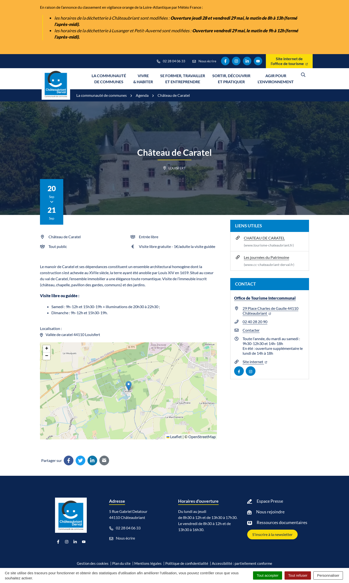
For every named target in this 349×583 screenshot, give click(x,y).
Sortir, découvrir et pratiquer (231, 78)
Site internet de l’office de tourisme (289, 61)
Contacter (251, 330)
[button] (129, 386)
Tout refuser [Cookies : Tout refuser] (297, 575)
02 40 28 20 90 (255, 321)
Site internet (255, 361)
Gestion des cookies (93, 563)
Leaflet (174, 436)
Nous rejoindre (270, 511)
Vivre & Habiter (143, 78)
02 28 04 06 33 (125, 528)
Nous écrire (122, 538)
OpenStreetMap (202, 436)
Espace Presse (270, 501)
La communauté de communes (109, 78)
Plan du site (121, 563)
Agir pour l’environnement (276, 78)
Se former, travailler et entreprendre (182, 78)
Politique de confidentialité (186, 563)
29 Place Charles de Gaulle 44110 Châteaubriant (270, 310)
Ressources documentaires (282, 522)
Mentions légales (148, 563)
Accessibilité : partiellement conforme (242, 563)
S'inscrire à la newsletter (272, 534)
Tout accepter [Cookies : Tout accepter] (267, 575)
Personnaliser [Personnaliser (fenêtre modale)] (328, 575)
